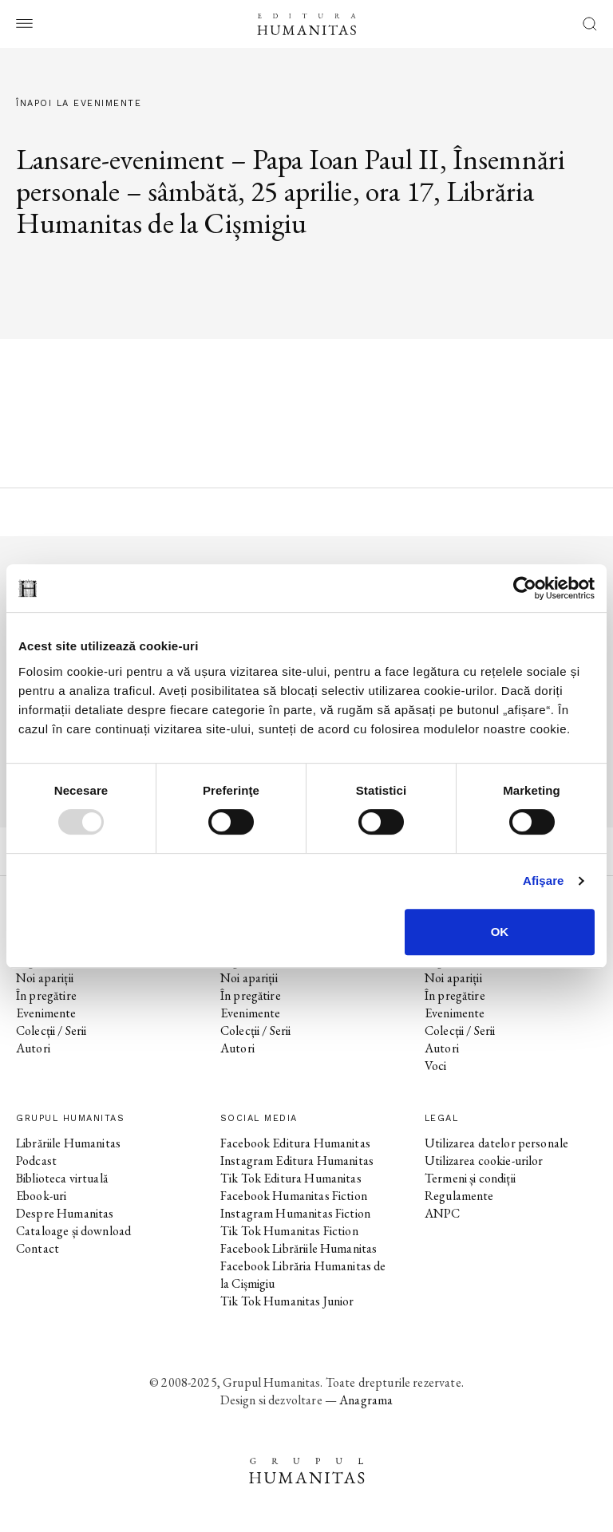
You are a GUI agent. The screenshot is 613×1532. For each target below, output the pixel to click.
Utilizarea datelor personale (496, 1143)
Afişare (543, 880)
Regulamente (459, 1195)
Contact (37, 1248)
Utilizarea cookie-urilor (484, 1160)
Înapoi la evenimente (78, 103)
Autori (33, 1048)
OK (500, 931)
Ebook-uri (41, 1195)
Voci (436, 1065)
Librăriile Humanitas (68, 1143)
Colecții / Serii (51, 1030)
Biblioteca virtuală (62, 1178)
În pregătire (46, 995)
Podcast (36, 1160)
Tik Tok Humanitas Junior (287, 1301)
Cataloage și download (73, 1230)
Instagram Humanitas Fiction (295, 1213)
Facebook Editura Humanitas (295, 1143)
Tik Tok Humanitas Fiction (289, 1230)
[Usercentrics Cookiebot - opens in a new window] (525, 588)
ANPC (443, 1213)
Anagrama (366, 1400)
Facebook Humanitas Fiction (293, 1195)
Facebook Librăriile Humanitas (298, 1248)
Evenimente (46, 1013)
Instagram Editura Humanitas (297, 1160)
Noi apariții (44, 977)
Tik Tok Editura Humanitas (291, 1178)
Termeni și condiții (470, 1178)
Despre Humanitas (64, 1213)
